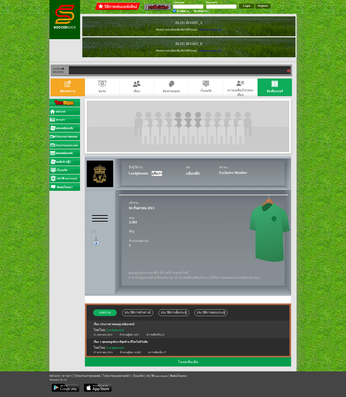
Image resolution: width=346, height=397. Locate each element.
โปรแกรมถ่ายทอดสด (87, 376)
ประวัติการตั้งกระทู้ (174, 312)
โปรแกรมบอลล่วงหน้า (116, 376)
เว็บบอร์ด (138, 376)
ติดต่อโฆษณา (178, 376)
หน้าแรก (54, 376)
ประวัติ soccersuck (156, 376)
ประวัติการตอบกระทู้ (211, 312)
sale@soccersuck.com (210, 29)
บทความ (105, 312)
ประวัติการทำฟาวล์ (137, 312)
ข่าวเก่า (67, 376)
